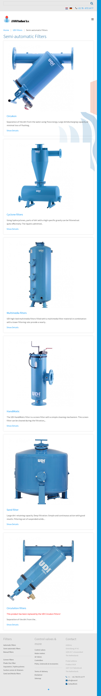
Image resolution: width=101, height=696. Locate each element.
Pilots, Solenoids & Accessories (46, 664)
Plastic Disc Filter (9, 663)
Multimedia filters (17, 313)
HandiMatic (13, 411)
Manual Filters (8, 652)
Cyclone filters (15, 214)
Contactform (72, 684)
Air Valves (38, 657)
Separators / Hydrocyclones (13, 667)
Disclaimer (38, 675)
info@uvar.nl (72, 680)
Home (6, 30)
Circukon (11, 116)
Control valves (40, 650)
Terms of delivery (41, 671)
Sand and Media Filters (12, 673)
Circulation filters (16, 608)
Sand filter (12, 509)
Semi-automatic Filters (11, 648)
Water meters (40, 653)
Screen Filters (8, 660)
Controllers (39, 660)
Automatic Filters (9, 645)
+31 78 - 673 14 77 (85, 8)
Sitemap (38, 678)
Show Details (13, 130)
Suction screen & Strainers (13, 670)
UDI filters (17, 30)
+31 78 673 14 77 (78, 677)
